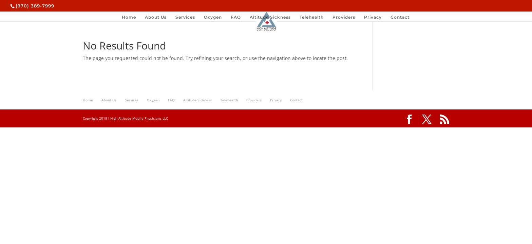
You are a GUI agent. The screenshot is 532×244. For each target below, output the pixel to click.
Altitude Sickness (270, 17)
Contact (400, 17)
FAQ (236, 17)
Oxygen (213, 17)
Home (129, 17)
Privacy (373, 17)
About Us (156, 17)
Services (185, 17)
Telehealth (312, 17)
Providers (343, 17)
